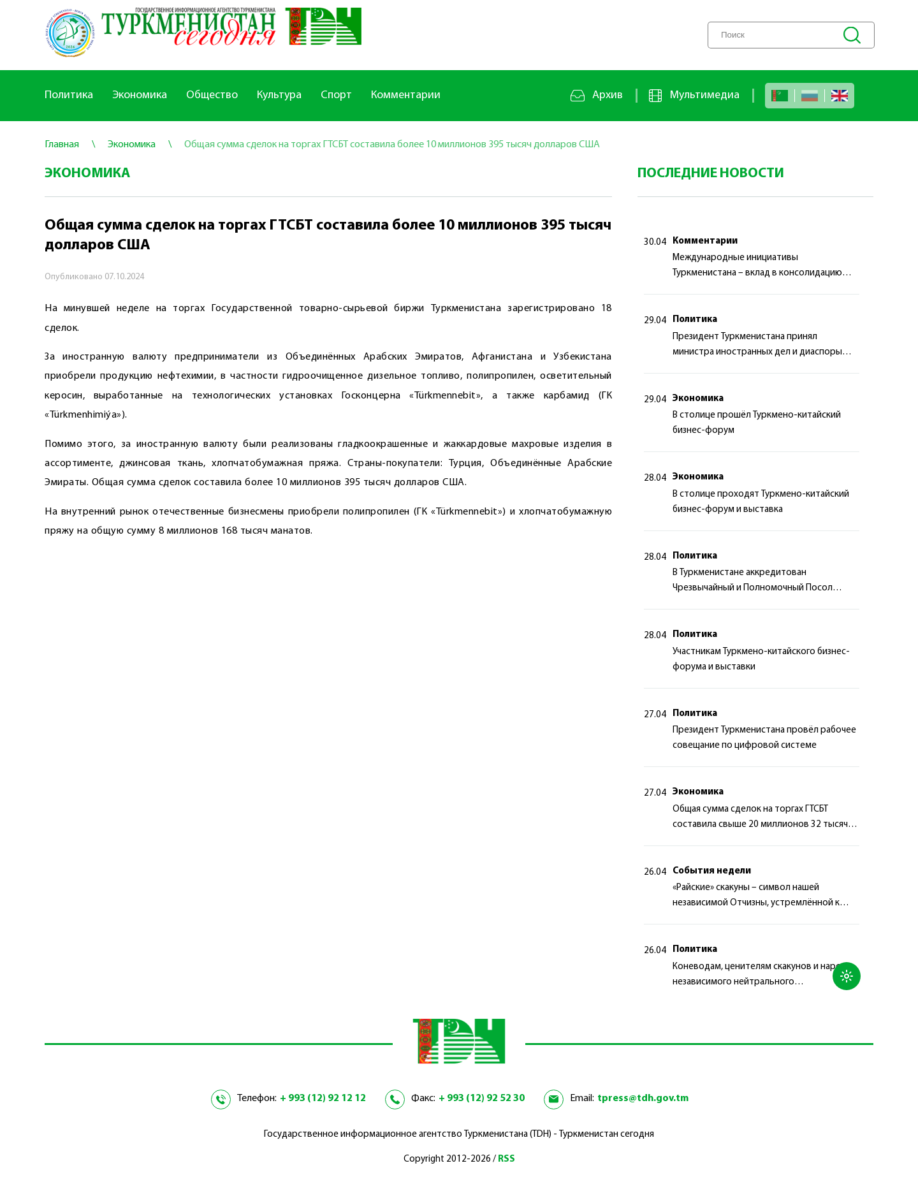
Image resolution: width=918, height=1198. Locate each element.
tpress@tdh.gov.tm (642, 1098)
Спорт (336, 95)
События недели (712, 871)
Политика (69, 95)
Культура (279, 95)
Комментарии (406, 95)
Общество (212, 95)
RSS (506, 1159)
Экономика (139, 95)
